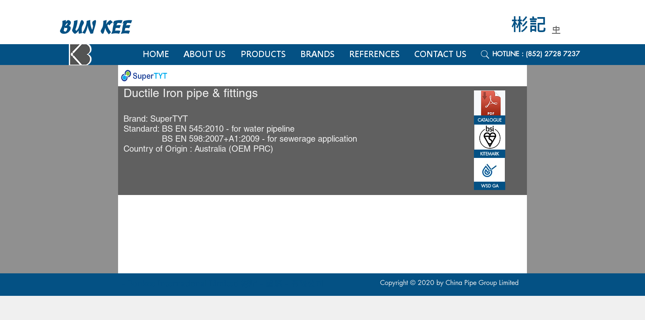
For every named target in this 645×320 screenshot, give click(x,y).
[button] (489, 154)
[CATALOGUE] (489, 120)
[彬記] (534, 25)
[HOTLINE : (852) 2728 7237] (545, 54)
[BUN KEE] (103, 27)
